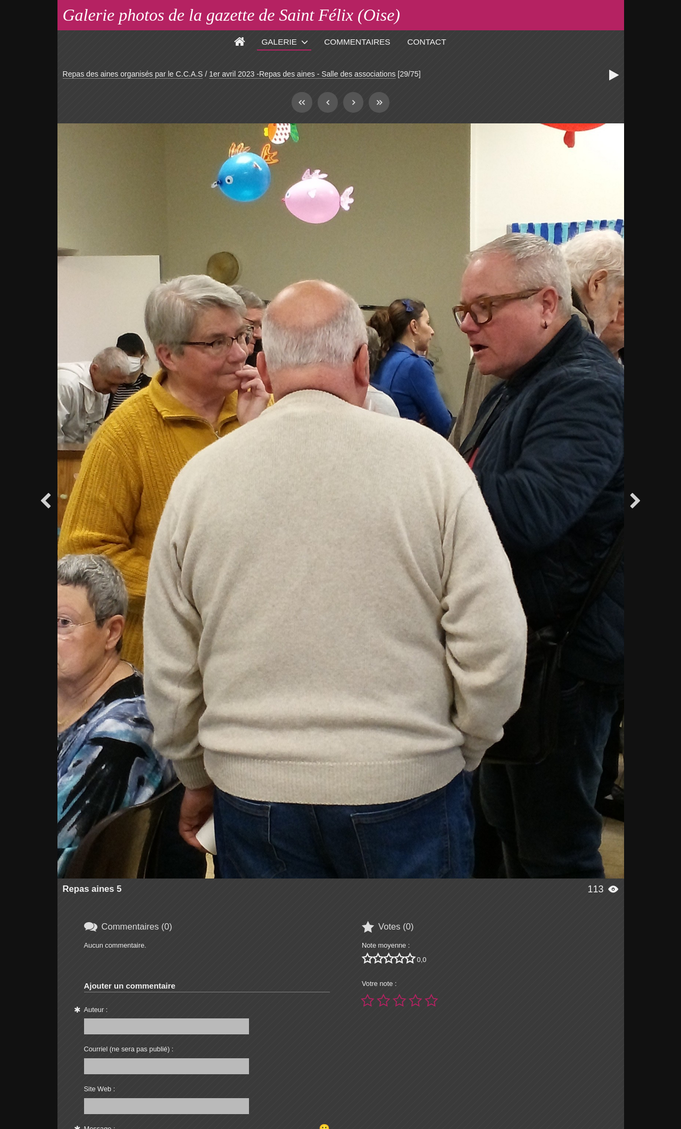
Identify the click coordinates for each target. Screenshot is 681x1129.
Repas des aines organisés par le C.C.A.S (133, 74)
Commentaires (357, 41)
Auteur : (96, 1010)
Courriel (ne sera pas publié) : (129, 1049)
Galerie (279, 41)
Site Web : (99, 1089)
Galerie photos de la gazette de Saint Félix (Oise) (232, 14)
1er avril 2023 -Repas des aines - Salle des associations (302, 74)
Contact (427, 41)
